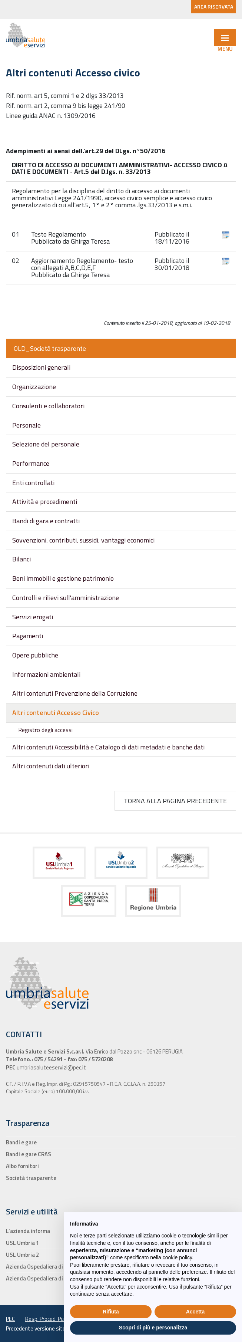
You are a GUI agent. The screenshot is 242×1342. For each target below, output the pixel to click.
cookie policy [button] (177, 1257)
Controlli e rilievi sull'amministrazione (65, 598)
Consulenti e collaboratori (48, 406)
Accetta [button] (195, 1312)
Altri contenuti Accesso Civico (55, 713)
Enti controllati (33, 483)
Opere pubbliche (35, 655)
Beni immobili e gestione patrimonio (63, 578)
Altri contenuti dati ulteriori (50, 766)
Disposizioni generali (41, 367)
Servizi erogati (32, 617)
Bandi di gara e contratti (46, 521)
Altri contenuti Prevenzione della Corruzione (74, 693)
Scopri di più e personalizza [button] (153, 1328)
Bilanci (21, 559)
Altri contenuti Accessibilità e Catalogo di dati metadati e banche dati (108, 747)
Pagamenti (27, 636)
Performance (30, 463)
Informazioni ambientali (46, 674)
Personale (26, 425)
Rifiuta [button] (111, 1312)
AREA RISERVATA (213, 6)
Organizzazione (34, 387)
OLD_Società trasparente (50, 348)
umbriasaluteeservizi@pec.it (51, 1067)
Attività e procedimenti (44, 502)
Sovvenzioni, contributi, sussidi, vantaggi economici (83, 540)
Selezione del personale (45, 444)
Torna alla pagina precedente (175, 801)
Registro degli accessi (45, 729)
